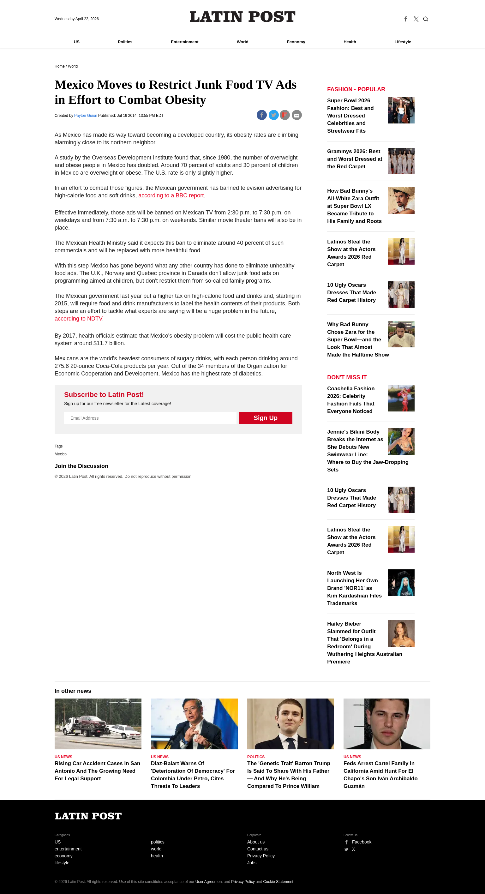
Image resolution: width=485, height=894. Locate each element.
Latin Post (243, 16)
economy (64, 855)
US (77, 41)
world (156, 848)
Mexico (61, 454)
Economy (296, 41)
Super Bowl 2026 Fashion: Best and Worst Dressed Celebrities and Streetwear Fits (350, 116)
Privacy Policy (261, 855)
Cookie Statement (278, 881)
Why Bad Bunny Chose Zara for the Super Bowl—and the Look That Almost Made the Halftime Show (358, 339)
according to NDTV (78, 318)
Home (60, 66)
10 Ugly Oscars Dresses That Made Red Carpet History (351, 292)
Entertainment (184, 41)
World (242, 41)
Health (350, 41)
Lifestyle (403, 41)
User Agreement (209, 881)
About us (256, 841)
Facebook (361, 841)
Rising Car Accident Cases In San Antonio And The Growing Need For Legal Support (97, 771)
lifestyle (62, 862)
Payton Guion (86, 115)
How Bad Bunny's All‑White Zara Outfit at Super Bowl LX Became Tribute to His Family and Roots (354, 206)
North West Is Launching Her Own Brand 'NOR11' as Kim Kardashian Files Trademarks (354, 588)
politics (158, 841)
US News (63, 757)
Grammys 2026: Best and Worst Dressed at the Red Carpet (354, 159)
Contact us (257, 848)
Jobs (252, 862)
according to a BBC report (171, 195)
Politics (125, 41)
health (157, 855)
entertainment (68, 848)
